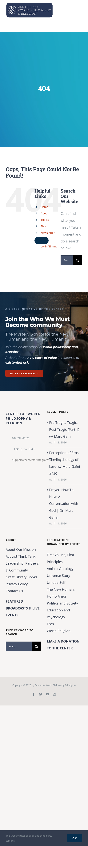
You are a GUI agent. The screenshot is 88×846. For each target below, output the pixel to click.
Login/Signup (49, 246)
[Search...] (67, 260)
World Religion (58, 631)
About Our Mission (21, 549)
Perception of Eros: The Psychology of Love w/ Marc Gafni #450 (64, 463)
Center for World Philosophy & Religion (55, 685)
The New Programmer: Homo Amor (61, 593)
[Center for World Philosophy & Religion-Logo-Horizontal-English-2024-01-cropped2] (29, 3)
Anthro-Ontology (60, 568)
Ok (74, 838)
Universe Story (58, 575)
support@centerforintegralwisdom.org (26, 460)
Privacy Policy (17, 584)
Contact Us (14, 591)
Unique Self (56, 582)
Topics (45, 220)
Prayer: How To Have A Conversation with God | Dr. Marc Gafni (63, 503)
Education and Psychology (58, 613)
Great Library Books (21, 577)
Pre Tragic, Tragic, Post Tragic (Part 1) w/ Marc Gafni (64, 429)
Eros (50, 624)
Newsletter (48, 233)
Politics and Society (62, 603)
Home (44, 207)
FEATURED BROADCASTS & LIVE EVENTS (23, 608)
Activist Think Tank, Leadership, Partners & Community (22, 563)
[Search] (77, 260)
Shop (44, 226)
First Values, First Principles (60, 558)
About (44, 213)
